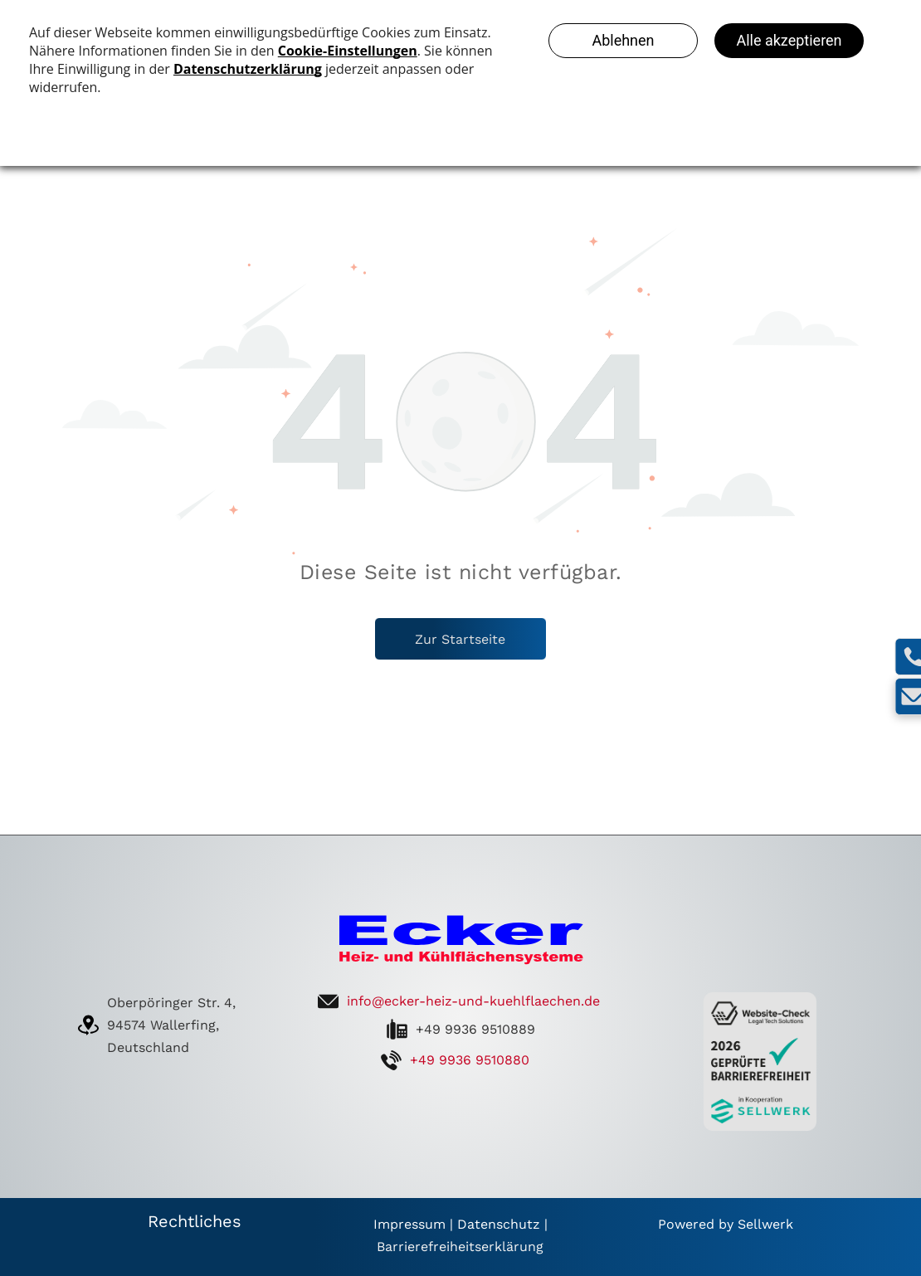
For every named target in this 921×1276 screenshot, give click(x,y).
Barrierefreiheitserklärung (460, 1246)
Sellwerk (765, 1224)
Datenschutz (498, 1224)
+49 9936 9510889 (475, 1029)
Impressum (409, 1224)
